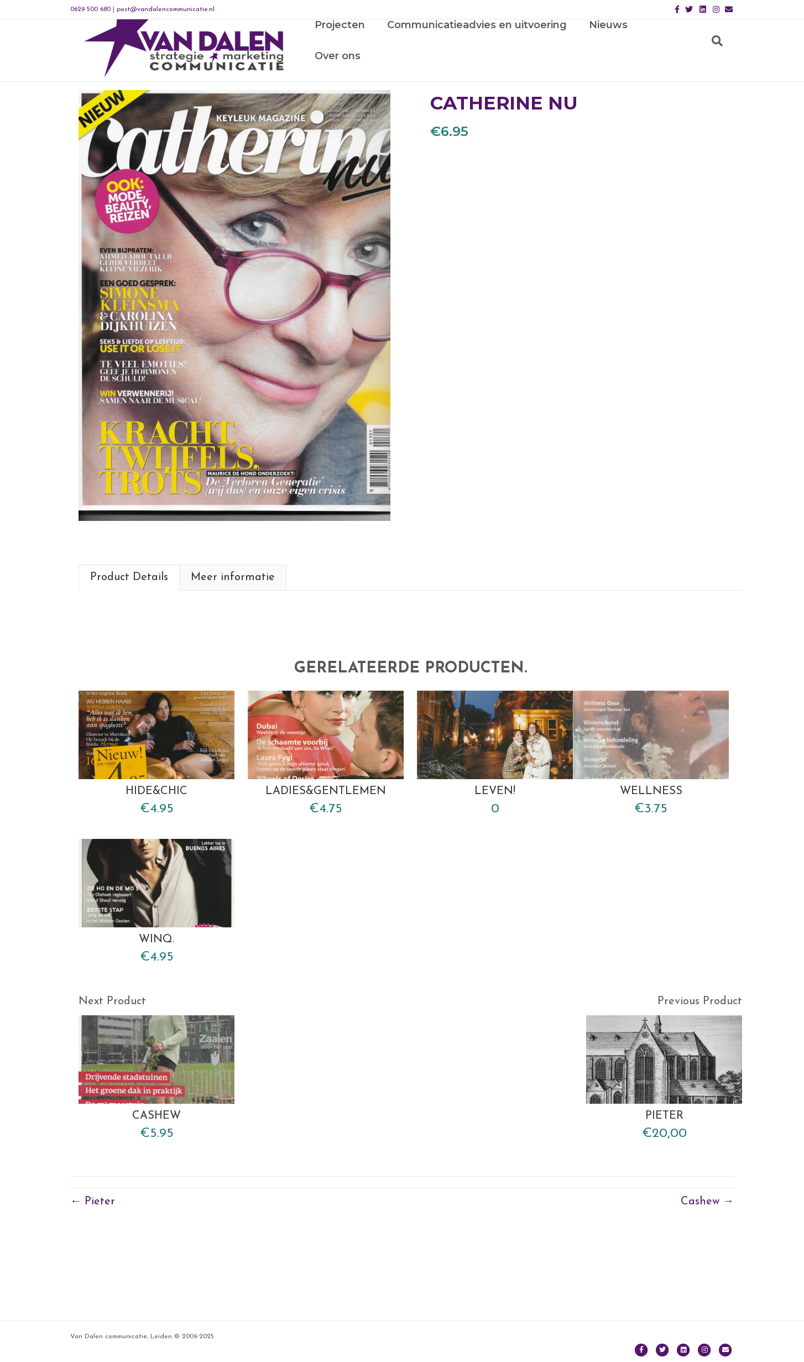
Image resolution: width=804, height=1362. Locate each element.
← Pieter (92, 1290)
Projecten (345, 61)
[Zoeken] (723, 61)
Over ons (678, 61)
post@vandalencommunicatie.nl (166, 9)
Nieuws (613, 61)
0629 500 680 (90, 9)
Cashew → (707, 1290)
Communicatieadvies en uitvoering (482, 61)
